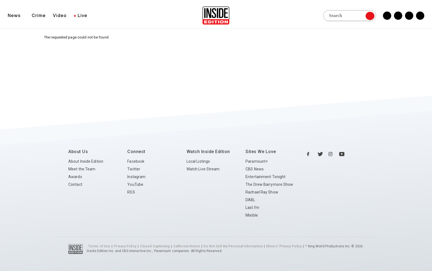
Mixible (251, 215)
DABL (250, 200)
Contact (75, 184)
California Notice (186, 246)
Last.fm (252, 207)
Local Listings (198, 161)
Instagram (136, 177)
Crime (39, 15)
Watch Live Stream (203, 169)
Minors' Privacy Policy (284, 246)
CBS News (254, 169)
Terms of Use (99, 246)
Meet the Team (81, 169)
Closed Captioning (155, 246)
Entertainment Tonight (265, 177)
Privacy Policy (125, 246)
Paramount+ (256, 161)
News (14, 15)
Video (60, 15)
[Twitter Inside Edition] (398, 16)
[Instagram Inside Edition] (409, 16)
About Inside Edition (85, 161)
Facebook (135, 161)
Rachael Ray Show (261, 192)
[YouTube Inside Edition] (420, 16)
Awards (75, 177)
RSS (131, 192)
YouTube (135, 184)
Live (82, 15)
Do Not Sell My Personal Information (233, 246)
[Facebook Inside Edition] (387, 16)
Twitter (133, 169)
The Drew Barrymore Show (269, 184)
